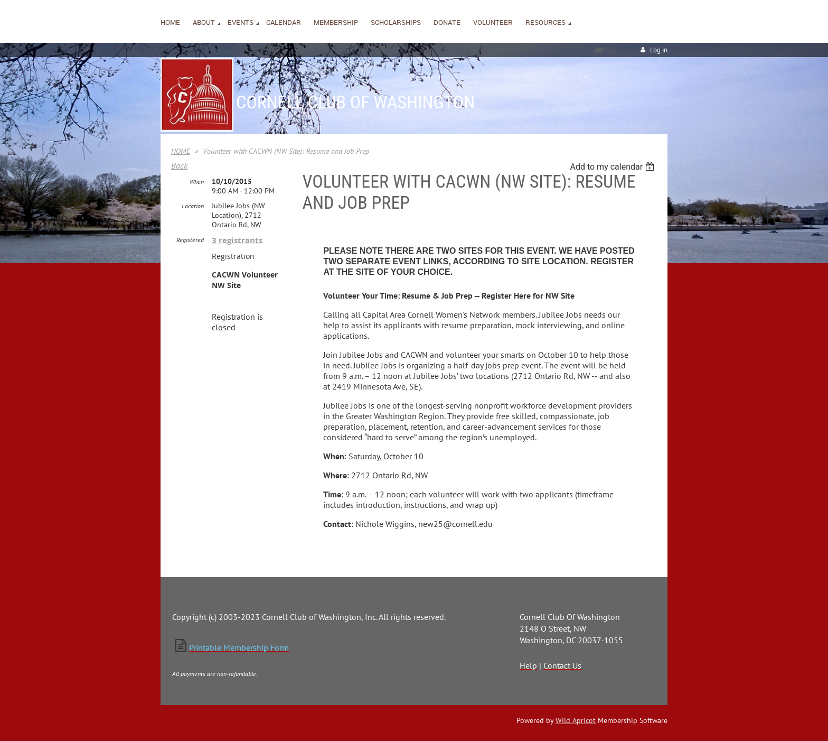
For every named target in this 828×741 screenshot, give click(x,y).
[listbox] (613, 166)
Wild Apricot (576, 720)
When (197, 182)
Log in (658, 49)
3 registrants (237, 240)
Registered (190, 240)
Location (193, 206)
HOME (180, 151)
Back (179, 165)
